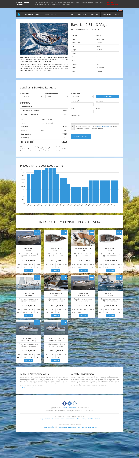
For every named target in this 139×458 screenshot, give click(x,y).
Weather (90, 419)
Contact (117, 14)
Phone (98, 108)
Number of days (51, 94)
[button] (23, 39)
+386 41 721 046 (50, 14)
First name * (75, 101)
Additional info (75, 115)
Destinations (107, 14)
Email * (73, 108)
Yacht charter (82, 14)
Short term (94, 14)
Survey (41, 419)
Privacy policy (81, 419)
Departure (24, 94)
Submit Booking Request (81, 136)
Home (71, 14)
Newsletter (55, 419)
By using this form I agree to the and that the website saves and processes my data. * (96, 127)
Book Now (28, 270)
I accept (110, 2)
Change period (107, 96)
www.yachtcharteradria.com (67, 427)
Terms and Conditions (104, 126)
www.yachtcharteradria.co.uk (87, 427)
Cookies (47, 419)
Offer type (75, 94)
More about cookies (113, 4)
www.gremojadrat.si (49, 427)
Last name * (100, 101)
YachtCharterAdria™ (69, 408)
